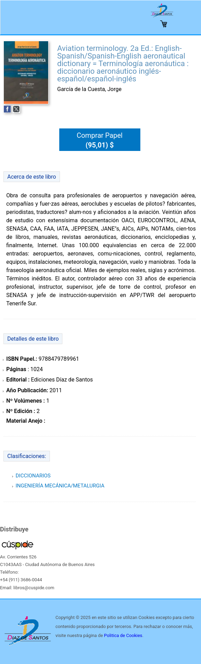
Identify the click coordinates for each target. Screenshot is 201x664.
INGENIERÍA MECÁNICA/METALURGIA (60, 486)
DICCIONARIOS (33, 476)
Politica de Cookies (123, 635)
